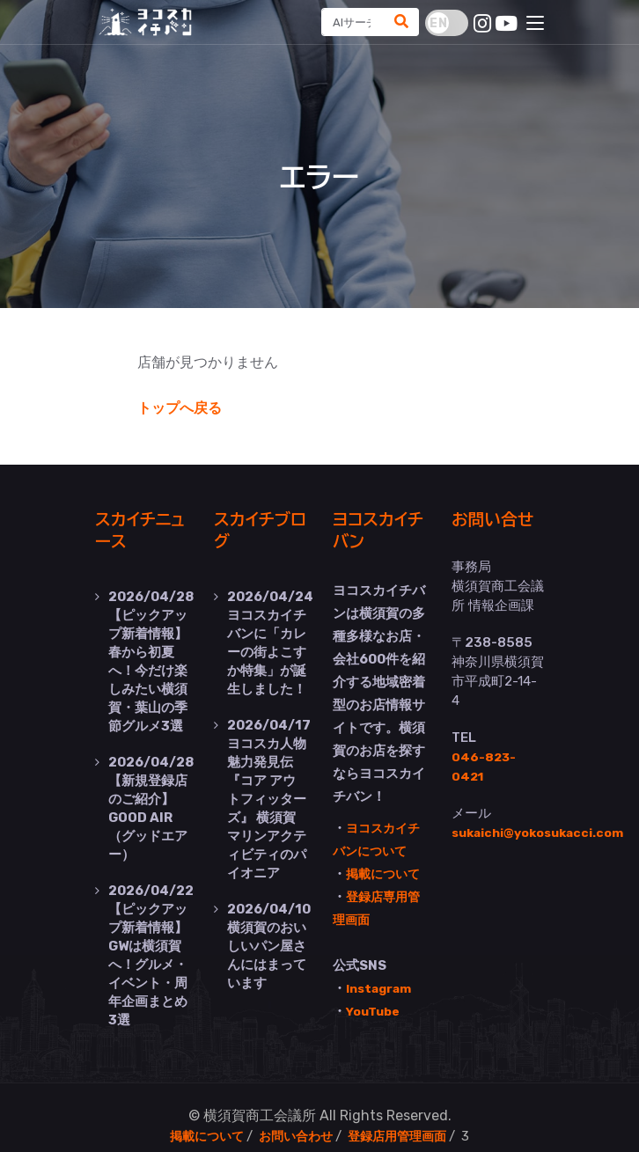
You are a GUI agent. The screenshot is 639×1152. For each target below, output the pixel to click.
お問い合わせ (294, 1118)
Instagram (381, 986)
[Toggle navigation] (535, 24)
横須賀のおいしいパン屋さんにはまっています (269, 929)
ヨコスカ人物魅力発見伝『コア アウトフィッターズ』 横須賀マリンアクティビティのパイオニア (269, 788)
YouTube (376, 1009)
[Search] (349, 22)
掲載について (385, 872)
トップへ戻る (179, 408)
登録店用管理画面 (402, 1118)
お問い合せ (490, 529)
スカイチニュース (140, 529)
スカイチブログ (259, 529)
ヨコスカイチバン (377, 529)
